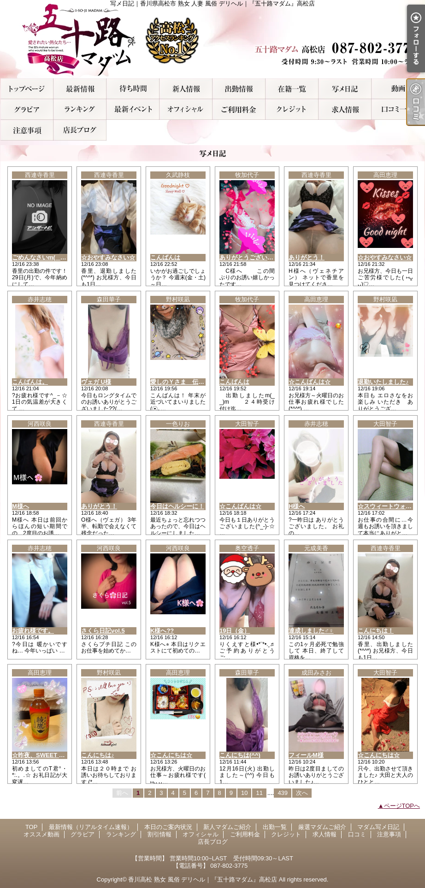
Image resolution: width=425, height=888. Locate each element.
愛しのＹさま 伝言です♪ (184, 381)
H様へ (297, 506)
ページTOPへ (402, 805)
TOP (26, 88)
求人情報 (345, 109)
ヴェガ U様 (96, 381)
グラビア (26, 109)
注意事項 (26, 130)
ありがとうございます (249, 257)
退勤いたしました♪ (383, 381)
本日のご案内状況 (132, 88)
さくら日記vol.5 (103, 630)
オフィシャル (185, 109)
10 (244, 792)
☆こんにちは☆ (171, 755)
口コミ (398, 109)
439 (282, 792)
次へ (302, 792)
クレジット (292, 109)
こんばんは (165, 257)
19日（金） (234, 630)
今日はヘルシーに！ (177, 506)
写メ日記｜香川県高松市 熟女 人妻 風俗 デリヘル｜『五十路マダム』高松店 (212, 39)
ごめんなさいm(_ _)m (41, 257)
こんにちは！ (376, 630)
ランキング (79, 109)
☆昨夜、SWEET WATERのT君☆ (57, 755)
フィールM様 (306, 755)
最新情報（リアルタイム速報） (79, 88)
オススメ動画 (398, 88)
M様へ (20, 506)
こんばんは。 (30, 381)
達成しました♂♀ (311, 630)
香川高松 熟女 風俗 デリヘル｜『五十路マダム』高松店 (202, 879)
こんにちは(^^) (239, 755)
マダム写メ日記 (345, 88)
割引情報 (132, 109)
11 (259, 792)
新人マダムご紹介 (185, 88)
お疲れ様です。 (33, 630)
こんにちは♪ (97, 755)
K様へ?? (162, 630)
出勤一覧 (239, 88)
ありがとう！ (307, 257)
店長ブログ (79, 130)
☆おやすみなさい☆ (108, 257)
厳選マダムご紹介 (292, 88)
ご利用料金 (239, 109)
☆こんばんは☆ (310, 381)
